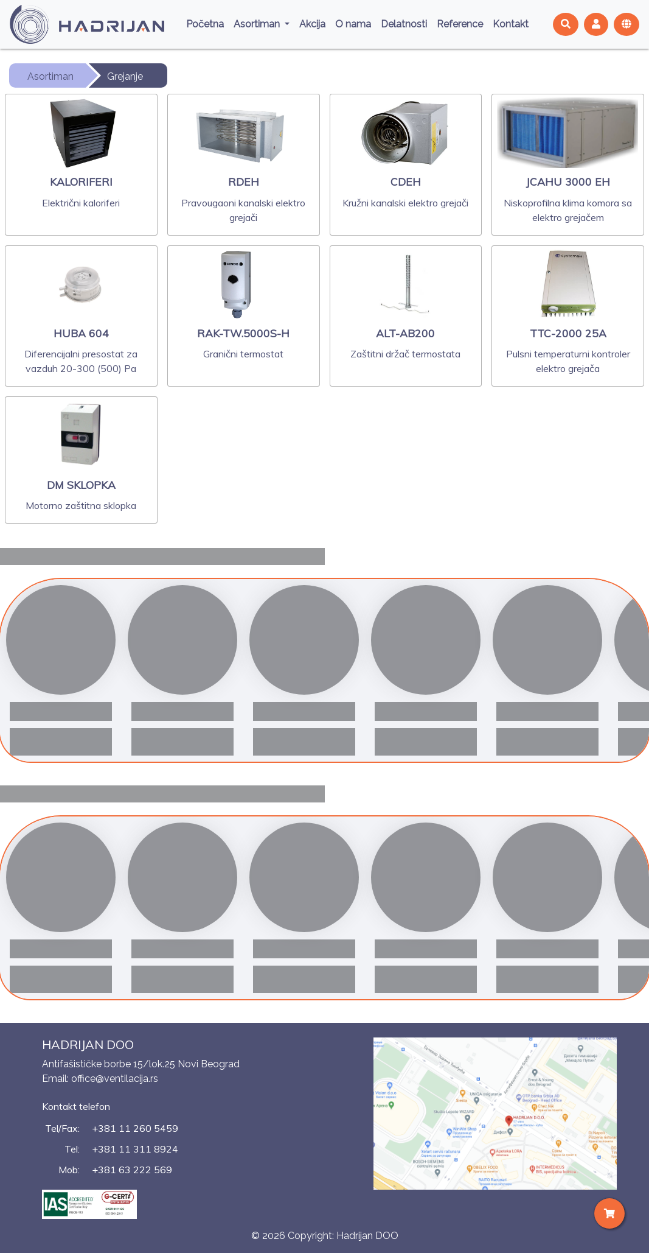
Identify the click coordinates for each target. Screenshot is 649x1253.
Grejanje (125, 76)
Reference (460, 24)
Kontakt (511, 24)
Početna (205, 24)
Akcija (312, 24)
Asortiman (258, 24)
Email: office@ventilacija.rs (100, 1078)
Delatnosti (404, 24)
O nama (353, 24)
